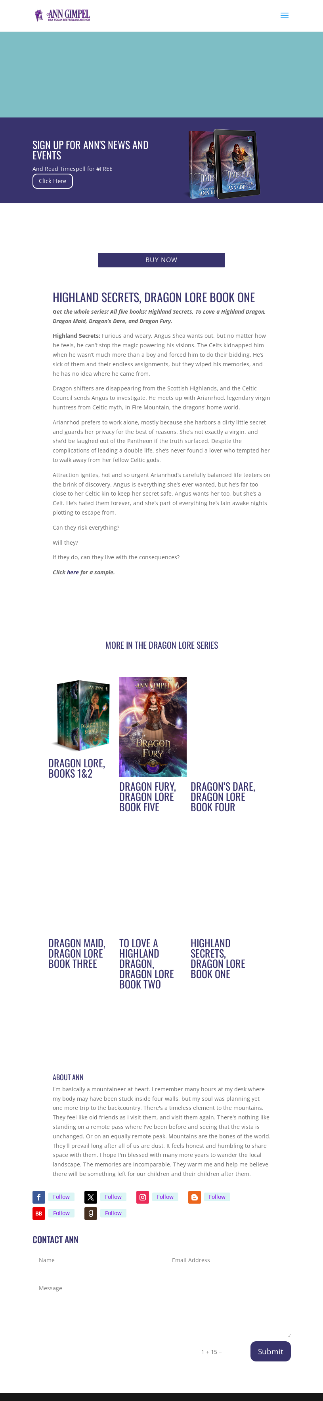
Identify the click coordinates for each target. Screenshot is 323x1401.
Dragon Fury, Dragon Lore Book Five (147, 796)
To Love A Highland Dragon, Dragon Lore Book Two (146, 963)
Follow (61, 1196)
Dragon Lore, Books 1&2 (76, 768)
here (73, 572)
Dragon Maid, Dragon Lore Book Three (76, 953)
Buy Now (161, 260)
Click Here (59, 181)
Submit (270, 1351)
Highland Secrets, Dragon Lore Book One (218, 958)
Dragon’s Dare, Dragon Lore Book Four (223, 796)
